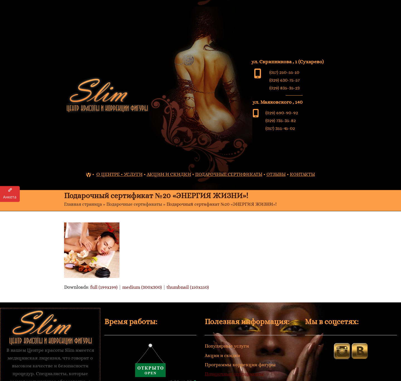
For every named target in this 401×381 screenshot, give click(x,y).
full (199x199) (104, 287)
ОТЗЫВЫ (276, 174)
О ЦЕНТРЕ (108, 174)
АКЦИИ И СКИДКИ (169, 174)
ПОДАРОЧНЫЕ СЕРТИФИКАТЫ (228, 174)
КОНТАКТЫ (302, 174)
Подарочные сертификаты (134, 204)
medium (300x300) (142, 287)
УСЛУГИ (133, 174)
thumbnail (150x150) (188, 287)
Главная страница (83, 204)
